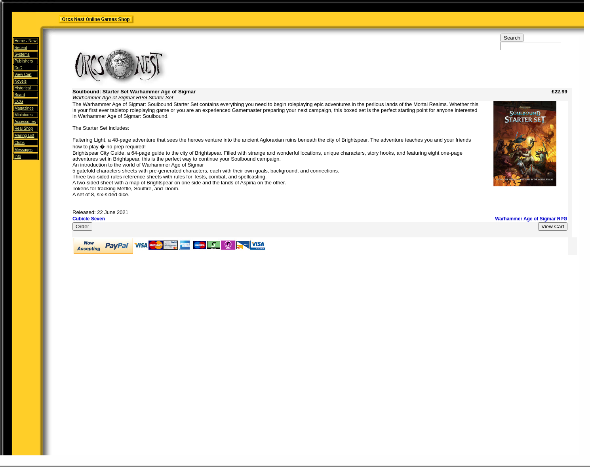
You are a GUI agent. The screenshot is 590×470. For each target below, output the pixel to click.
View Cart (22, 74)
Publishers (23, 61)
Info (17, 156)
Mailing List (24, 135)
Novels (20, 81)
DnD (18, 68)
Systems (21, 54)
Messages (23, 150)
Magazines (23, 108)
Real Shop (23, 128)
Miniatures (23, 115)
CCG (18, 101)
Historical (22, 88)
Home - (25, 41)
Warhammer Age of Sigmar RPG (531, 219)
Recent (20, 47)
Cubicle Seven (88, 219)
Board (19, 95)
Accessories (25, 121)
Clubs (19, 142)
